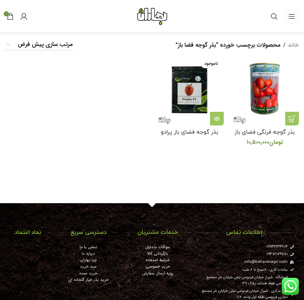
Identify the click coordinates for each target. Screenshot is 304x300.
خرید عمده (88, 273)
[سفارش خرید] (39, 45)
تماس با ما (88, 247)
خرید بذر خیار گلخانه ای (88, 279)
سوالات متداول (157, 247)
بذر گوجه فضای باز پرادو (189, 132)
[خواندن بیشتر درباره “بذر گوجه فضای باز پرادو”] (217, 118)
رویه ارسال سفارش (158, 273)
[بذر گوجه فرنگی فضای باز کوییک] (265, 91)
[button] (292, 118)
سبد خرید (88, 266)
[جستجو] (274, 16)
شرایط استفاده (158, 260)
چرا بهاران (88, 260)
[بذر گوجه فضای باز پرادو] (189, 91)
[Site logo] (152, 15)
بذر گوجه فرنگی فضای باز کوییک (265, 136)
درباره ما (88, 253)
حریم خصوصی (158, 266)
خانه (293, 45)
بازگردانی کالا (157, 253)
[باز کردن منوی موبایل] (291, 16)
